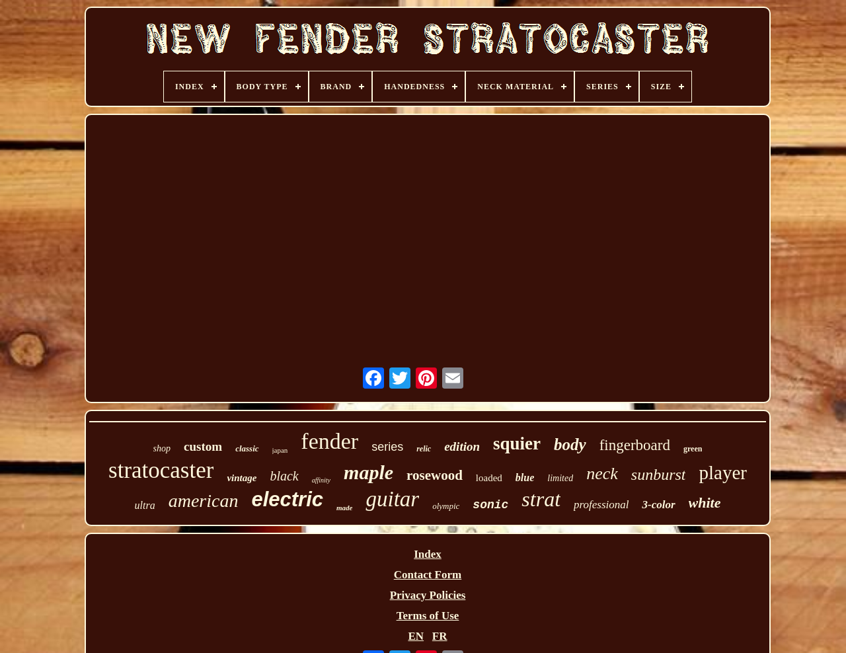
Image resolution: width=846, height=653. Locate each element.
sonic (490, 505)
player (722, 472)
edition (462, 446)
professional (601, 504)
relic (423, 448)
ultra (145, 505)
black (284, 476)
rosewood (434, 475)
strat (540, 499)
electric (287, 499)
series (387, 446)
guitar (392, 499)
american (204, 500)
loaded (489, 478)
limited (560, 478)
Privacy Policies (428, 595)
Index (428, 554)
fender (329, 441)
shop (162, 448)
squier (517, 443)
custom (203, 446)
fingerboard (634, 445)
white (705, 502)
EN (416, 636)
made (344, 508)
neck (602, 473)
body (570, 444)
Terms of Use (428, 615)
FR (439, 636)
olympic (445, 506)
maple (368, 472)
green (692, 448)
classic (246, 448)
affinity (321, 480)
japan (280, 450)
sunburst (658, 474)
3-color (658, 504)
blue (525, 477)
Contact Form (427, 574)
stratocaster (160, 470)
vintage (241, 478)
